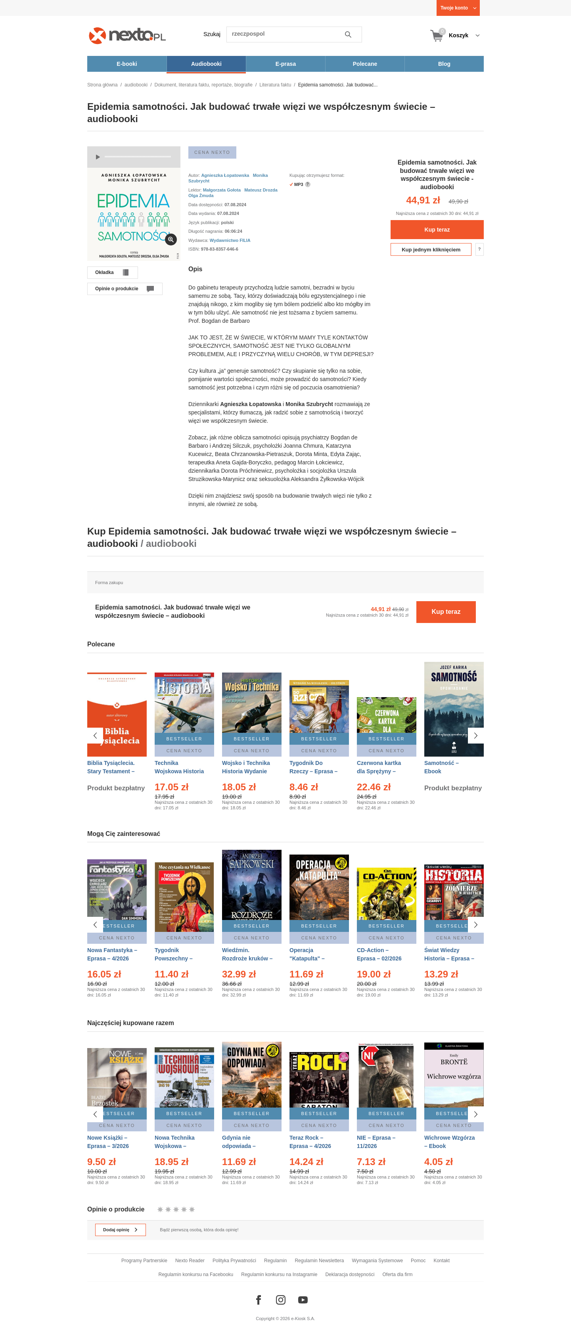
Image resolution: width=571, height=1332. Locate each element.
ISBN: (194, 249)
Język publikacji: (204, 222)
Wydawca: (199, 240)
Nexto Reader (190, 1260)
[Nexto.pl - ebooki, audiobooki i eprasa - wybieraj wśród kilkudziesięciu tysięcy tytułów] (127, 35)
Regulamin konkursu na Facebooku (196, 1274)
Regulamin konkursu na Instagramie (279, 1274)
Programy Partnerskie (144, 1260)
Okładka (104, 272)
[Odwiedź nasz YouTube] (303, 1300)
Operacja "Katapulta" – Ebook (307, 958)
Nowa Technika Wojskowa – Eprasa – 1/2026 (175, 1144)
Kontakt (441, 1260)
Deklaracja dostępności (349, 1274)
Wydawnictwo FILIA (230, 240)
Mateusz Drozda (261, 190)
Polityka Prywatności (234, 1260)
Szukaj (211, 34)
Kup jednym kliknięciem (431, 250)
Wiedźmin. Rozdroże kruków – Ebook (247, 958)
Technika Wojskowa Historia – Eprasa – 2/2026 (179, 771)
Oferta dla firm (397, 1274)
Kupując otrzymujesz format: (317, 175)
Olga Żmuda (201, 195)
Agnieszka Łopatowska (225, 175)
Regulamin (275, 1260)
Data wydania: (202, 213)
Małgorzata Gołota (222, 190)
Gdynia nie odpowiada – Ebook (239, 1144)
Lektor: (195, 190)
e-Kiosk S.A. (303, 1318)
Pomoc (418, 1260)
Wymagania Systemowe (377, 1260)
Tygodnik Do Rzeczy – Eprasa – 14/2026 (313, 771)
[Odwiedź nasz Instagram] (280, 1300)
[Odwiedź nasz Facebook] (258, 1300)
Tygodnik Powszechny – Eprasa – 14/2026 (177, 958)
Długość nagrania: (206, 231)
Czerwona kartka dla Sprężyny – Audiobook (379, 771)
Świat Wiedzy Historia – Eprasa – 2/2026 (449, 958)
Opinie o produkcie (116, 288)
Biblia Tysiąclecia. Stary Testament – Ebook (111, 771)
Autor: (194, 175)
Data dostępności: (206, 204)
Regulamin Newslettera (319, 1260)
